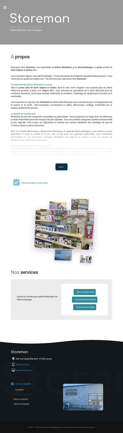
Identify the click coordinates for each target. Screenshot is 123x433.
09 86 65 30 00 (23, 364)
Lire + (61, 167)
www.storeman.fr (24, 370)
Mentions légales (21, 404)
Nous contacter (21, 399)
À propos (19, 389)
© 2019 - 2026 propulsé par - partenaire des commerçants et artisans (61, 427)
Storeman (39, 19)
